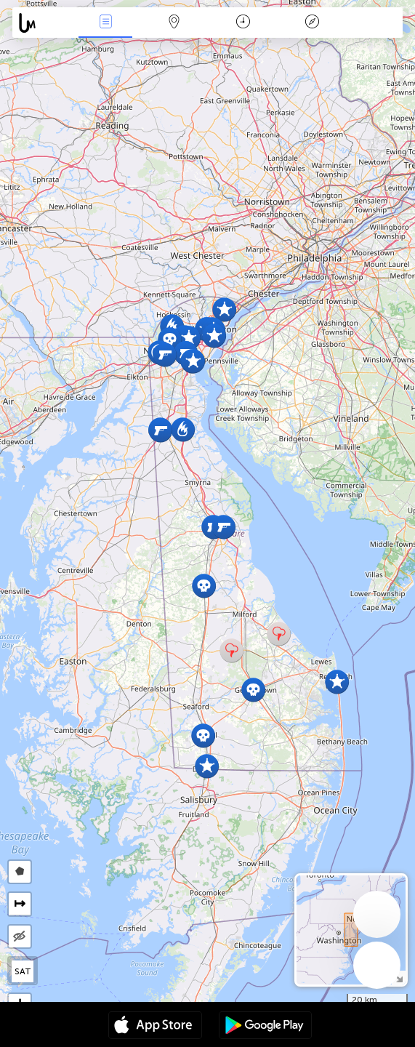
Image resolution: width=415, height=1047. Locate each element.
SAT (23, 971)
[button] (337, 681)
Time (243, 23)
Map (174, 23)
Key (312, 23)
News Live (105, 23)
